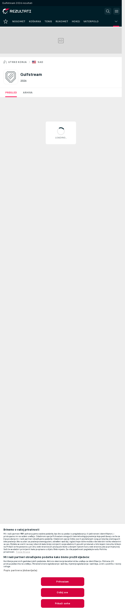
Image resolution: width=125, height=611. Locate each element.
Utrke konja (17, 62)
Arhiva (27, 92)
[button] (107, 11)
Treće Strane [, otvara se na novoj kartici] (23, 552)
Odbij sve (62, 592)
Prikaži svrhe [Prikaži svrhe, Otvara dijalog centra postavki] (62, 603)
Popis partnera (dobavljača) (20, 570)
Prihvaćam (62, 581)
